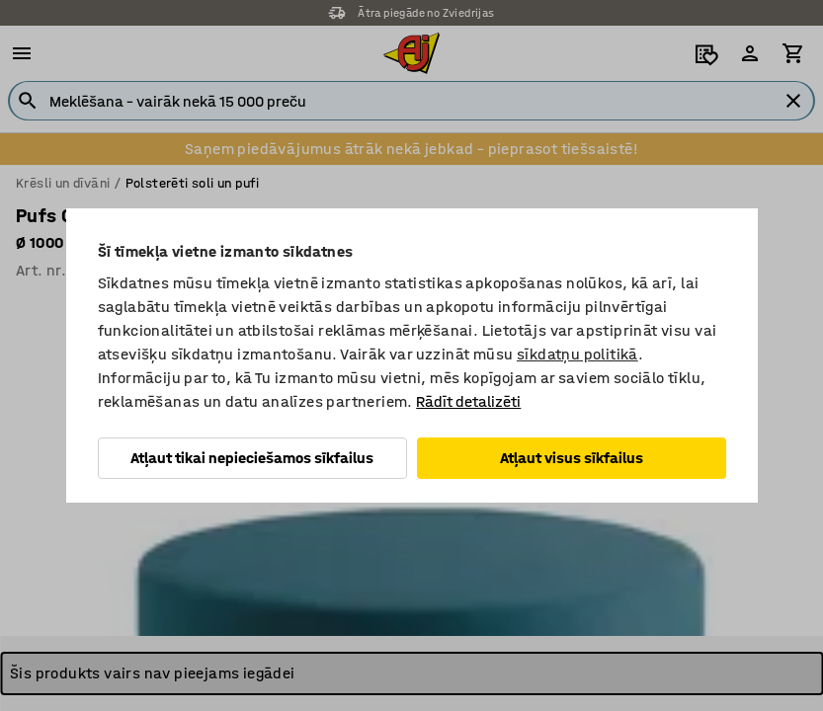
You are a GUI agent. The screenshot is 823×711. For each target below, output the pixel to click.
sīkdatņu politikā (577, 354)
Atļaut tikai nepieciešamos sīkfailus (251, 457)
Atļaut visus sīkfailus (571, 457)
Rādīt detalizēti (468, 401)
